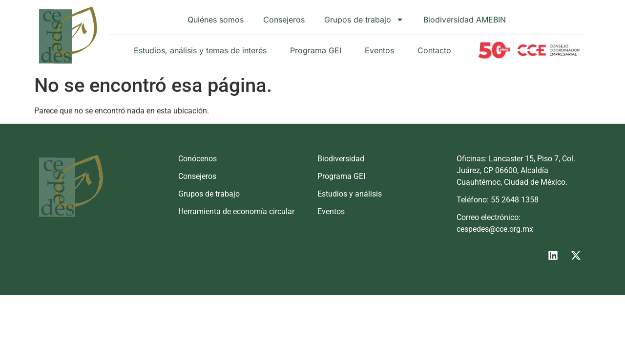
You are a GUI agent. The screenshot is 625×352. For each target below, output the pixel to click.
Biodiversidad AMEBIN (464, 19)
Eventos (379, 50)
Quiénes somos (216, 19)
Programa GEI (315, 50)
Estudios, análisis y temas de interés (200, 50)
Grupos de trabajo (364, 19)
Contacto (434, 50)
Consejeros (284, 19)
